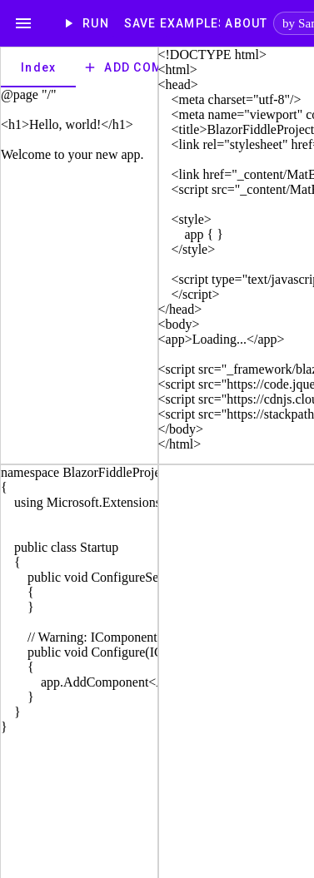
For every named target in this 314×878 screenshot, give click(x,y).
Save (140, 23)
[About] (246, 23)
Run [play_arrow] (86, 23)
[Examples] (193, 23)
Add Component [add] (148, 67)
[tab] (38, 67)
